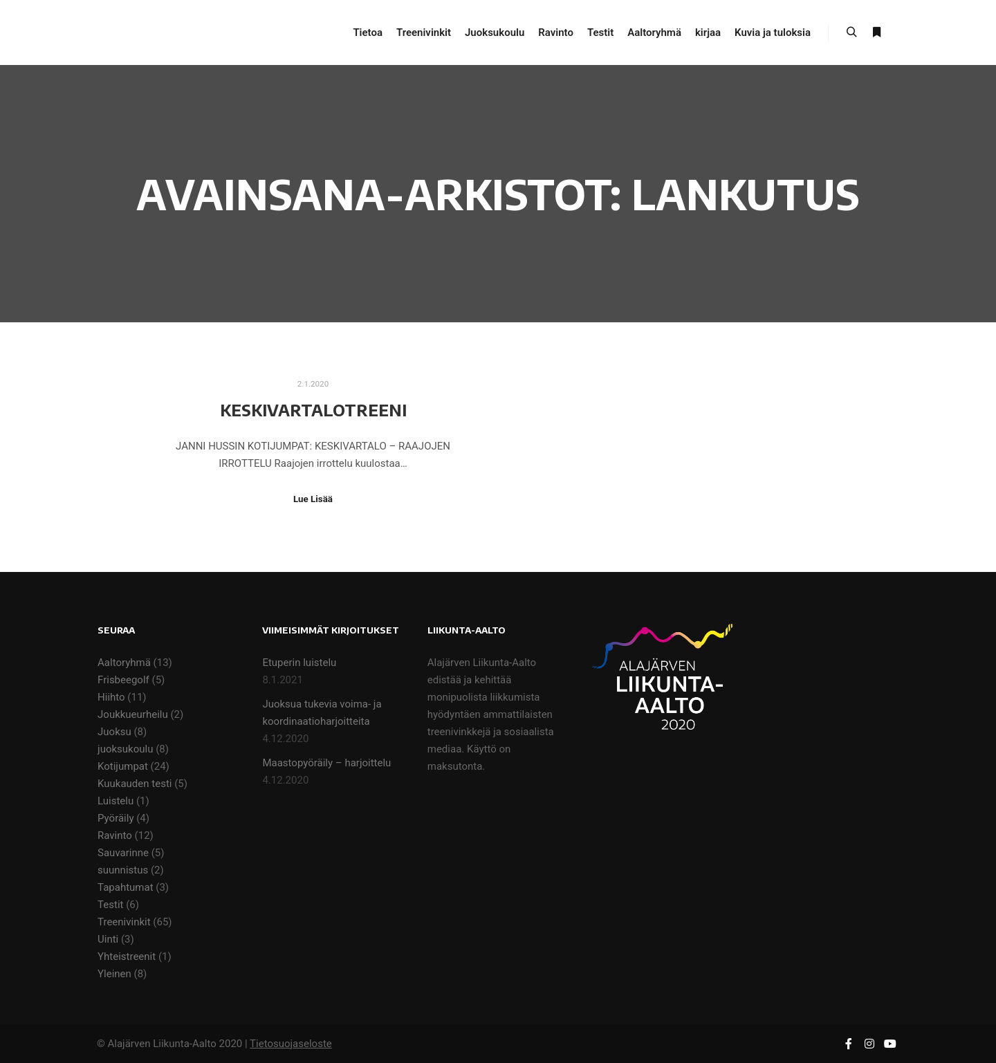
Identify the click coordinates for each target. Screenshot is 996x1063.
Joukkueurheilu (133, 714)
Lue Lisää (313, 499)
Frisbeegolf (123, 680)
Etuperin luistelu (299, 662)
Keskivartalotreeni (313, 410)
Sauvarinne (123, 853)
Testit (110, 904)
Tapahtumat (126, 887)
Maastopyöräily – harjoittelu (326, 763)
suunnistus (123, 870)
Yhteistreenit (127, 956)
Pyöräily (115, 818)
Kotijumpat (123, 766)
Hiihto (111, 697)
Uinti (108, 939)
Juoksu (114, 731)
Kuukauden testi (135, 783)
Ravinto (115, 835)
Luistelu (115, 801)
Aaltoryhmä (124, 662)
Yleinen (114, 974)
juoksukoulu (125, 749)
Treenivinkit (124, 922)
